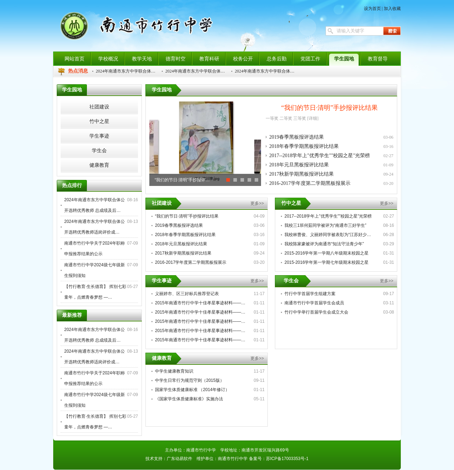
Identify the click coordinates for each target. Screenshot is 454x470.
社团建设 (162, 203)
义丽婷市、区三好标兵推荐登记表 (187, 293)
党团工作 (310, 59)
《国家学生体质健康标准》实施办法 (189, 398)
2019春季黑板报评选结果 (296, 137)
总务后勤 (277, 59)
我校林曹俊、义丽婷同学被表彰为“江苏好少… (327, 234)
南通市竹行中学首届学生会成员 (314, 302)
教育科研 (209, 59)
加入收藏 (392, 8)
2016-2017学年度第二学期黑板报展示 (309, 183)
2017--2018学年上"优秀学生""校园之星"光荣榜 (319, 155)
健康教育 (162, 358)
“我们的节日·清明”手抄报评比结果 (329, 107)
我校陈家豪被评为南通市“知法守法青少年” (324, 243)
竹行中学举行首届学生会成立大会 (316, 312)
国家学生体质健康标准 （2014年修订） (192, 389)
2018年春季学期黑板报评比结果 (304, 146)
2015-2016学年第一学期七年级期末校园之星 (326, 262)
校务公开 (243, 59)
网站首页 (74, 59)
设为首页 (372, 8)
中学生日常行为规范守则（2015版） (189, 380)
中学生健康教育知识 (174, 371)
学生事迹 (162, 280)
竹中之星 (291, 203)
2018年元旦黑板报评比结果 (299, 164)
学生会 (291, 280)
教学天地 (142, 59)
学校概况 (108, 59)
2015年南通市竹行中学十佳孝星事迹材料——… (200, 302)
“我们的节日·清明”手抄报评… (182, 179)
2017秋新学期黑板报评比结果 (301, 174)
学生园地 (344, 59)
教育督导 (378, 59)
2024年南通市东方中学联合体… (125, 71)
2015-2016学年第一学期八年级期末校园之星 (326, 253)
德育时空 (176, 59)
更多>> (257, 203)
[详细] (313, 118)
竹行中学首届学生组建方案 (310, 293)
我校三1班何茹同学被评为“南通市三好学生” (325, 225)
